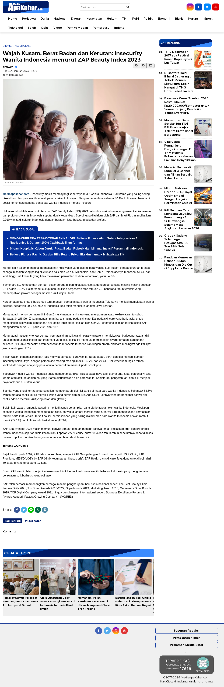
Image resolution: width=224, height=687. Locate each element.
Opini (44, 27)
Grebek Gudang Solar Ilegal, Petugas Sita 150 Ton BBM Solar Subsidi (176, 243)
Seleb (32, 27)
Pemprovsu (101, 27)
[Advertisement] (185, 302)
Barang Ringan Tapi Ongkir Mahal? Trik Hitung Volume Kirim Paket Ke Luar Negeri (133, 601)
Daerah (76, 18)
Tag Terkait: (12, 520)
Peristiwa (29, 18)
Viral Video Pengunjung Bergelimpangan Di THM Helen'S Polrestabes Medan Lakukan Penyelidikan (180, 151)
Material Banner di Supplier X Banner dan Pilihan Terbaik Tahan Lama (178, 173)
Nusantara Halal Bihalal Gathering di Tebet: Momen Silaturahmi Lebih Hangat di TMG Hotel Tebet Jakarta (179, 82)
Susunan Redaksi (187, 630)
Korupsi (193, 18)
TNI (124, 18)
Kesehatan (94, 18)
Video (57, 27)
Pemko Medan (77, 27)
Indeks (119, 27)
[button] (150, 65)
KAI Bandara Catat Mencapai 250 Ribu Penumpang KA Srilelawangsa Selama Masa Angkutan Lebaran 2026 (181, 219)
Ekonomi (164, 18)
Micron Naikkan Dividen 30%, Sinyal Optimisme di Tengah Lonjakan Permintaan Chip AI (178, 196)
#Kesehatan (33, 520)
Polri (135, 18)
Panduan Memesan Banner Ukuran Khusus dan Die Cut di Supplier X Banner (179, 263)
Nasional (60, 18)
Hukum (112, 18)
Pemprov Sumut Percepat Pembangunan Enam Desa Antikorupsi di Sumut (20, 601)
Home (12, 18)
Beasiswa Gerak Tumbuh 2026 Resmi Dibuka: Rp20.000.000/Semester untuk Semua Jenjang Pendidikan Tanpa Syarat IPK (186, 106)
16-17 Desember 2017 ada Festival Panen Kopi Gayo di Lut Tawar (178, 57)
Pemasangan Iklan (187, 637)
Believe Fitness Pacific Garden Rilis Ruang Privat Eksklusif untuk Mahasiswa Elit (67, 254)
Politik (148, 18)
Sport (208, 18)
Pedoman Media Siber (186, 645)
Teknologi (15, 27)
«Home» (8, 45)
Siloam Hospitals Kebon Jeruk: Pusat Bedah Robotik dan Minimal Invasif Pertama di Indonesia (76, 248)
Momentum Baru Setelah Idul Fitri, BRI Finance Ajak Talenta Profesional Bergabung (178, 127)
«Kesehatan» (22, 45)
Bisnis (179, 18)
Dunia (45, 18)
